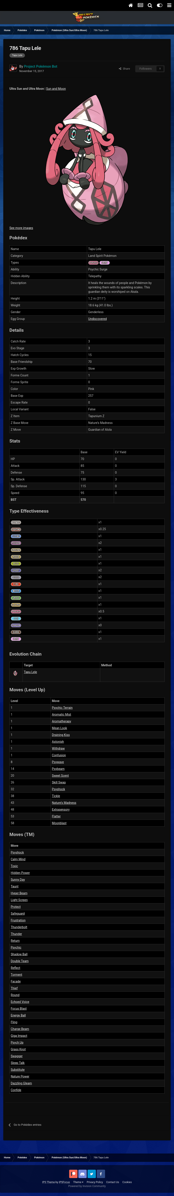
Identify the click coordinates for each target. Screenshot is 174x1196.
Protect (16, 906)
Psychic (16, 947)
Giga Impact (19, 1035)
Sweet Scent (60, 775)
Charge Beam (20, 1029)
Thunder (16, 934)
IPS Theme (48, 1182)
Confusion (59, 755)
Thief (14, 988)
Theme (78, 1182)
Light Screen (19, 900)
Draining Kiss (61, 735)
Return (15, 940)
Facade (16, 981)
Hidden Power (20, 873)
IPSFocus (64, 1182)
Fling (14, 1022)
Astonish (58, 741)
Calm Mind (18, 859)
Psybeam (58, 769)
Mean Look (59, 728)
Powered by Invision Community (87, 1186)
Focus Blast (19, 1008)
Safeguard (18, 913)
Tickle (56, 796)
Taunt (14, 886)
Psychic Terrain (62, 707)
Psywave (58, 762)
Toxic (14, 866)
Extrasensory (61, 809)
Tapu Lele (30, 672)
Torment (16, 974)
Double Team (20, 961)
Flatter (56, 816)
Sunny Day (18, 879)
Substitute (18, 1069)
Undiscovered (97, 319)
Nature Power (20, 1076)
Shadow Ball (19, 954)
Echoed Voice (20, 1002)
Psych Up (17, 1042)
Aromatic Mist (61, 714)
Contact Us (112, 1182)
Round (15, 995)
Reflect (15, 968)
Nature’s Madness (64, 802)
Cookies (127, 1182)
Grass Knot (18, 1049)
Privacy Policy (95, 1182)
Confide (16, 1090)
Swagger (17, 1056)
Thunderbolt (19, 927)
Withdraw (58, 748)
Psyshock (58, 789)
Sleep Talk (18, 1063)
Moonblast (59, 823)
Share (124, 68)
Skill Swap (59, 782)
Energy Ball (18, 1015)
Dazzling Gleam (21, 1083)
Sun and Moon (56, 88)
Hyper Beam (19, 893)
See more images (21, 228)
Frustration (18, 920)
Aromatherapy (61, 721)
